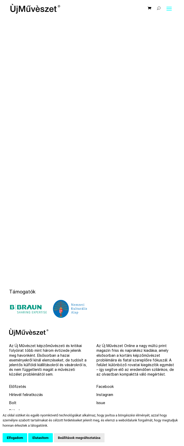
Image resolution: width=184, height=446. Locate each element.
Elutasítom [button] (40, 438)
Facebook (105, 387)
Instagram (104, 395)
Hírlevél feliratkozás (26, 395)
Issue (100, 403)
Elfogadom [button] (15, 438)
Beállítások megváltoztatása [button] (79, 438)
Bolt (12, 403)
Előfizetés (17, 387)
